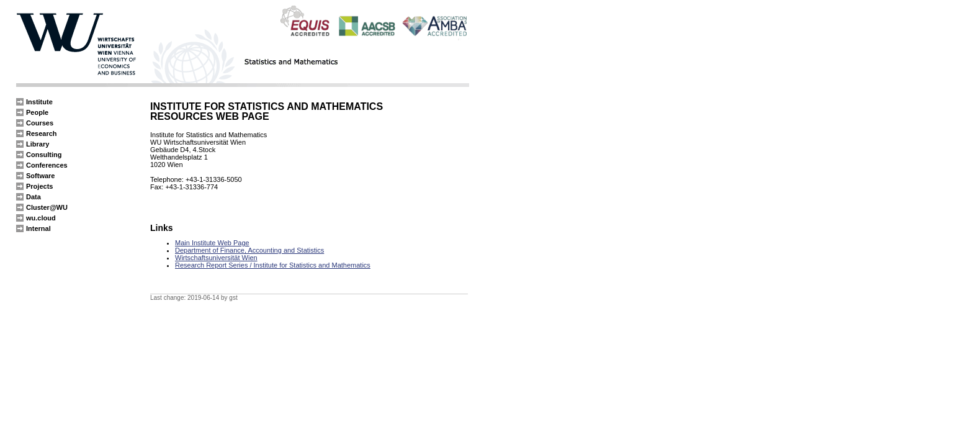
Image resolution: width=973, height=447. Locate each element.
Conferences (47, 165)
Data (33, 197)
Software (40, 175)
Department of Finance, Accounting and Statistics (249, 250)
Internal (38, 228)
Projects (39, 186)
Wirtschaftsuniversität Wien (216, 257)
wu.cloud (41, 218)
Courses (39, 123)
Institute (39, 102)
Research (41, 133)
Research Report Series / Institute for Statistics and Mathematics (272, 265)
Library (37, 144)
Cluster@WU (47, 207)
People (37, 112)
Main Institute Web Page (212, 242)
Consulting (43, 154)
